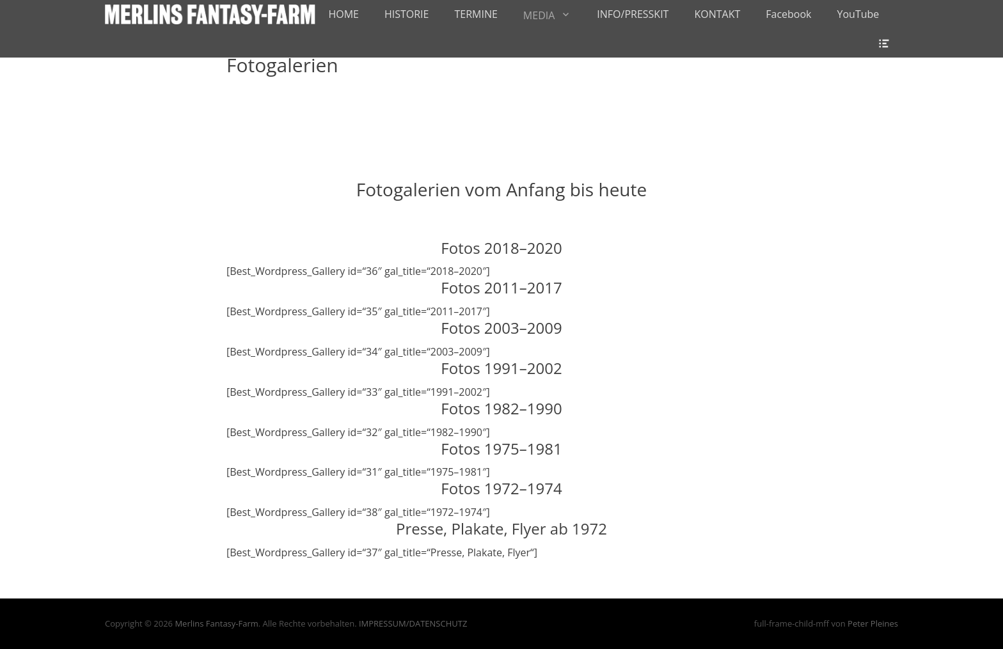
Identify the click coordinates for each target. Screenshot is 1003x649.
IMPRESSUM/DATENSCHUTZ (413, 623)
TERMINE (475, 14)
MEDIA (539, 15)
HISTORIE (406, 14)
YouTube (858, 14)
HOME (343, 14)
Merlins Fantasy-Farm (216, 623)
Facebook (788, 14)
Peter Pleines (873, 623)
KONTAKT (717, 14)
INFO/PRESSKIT (632, 14)
